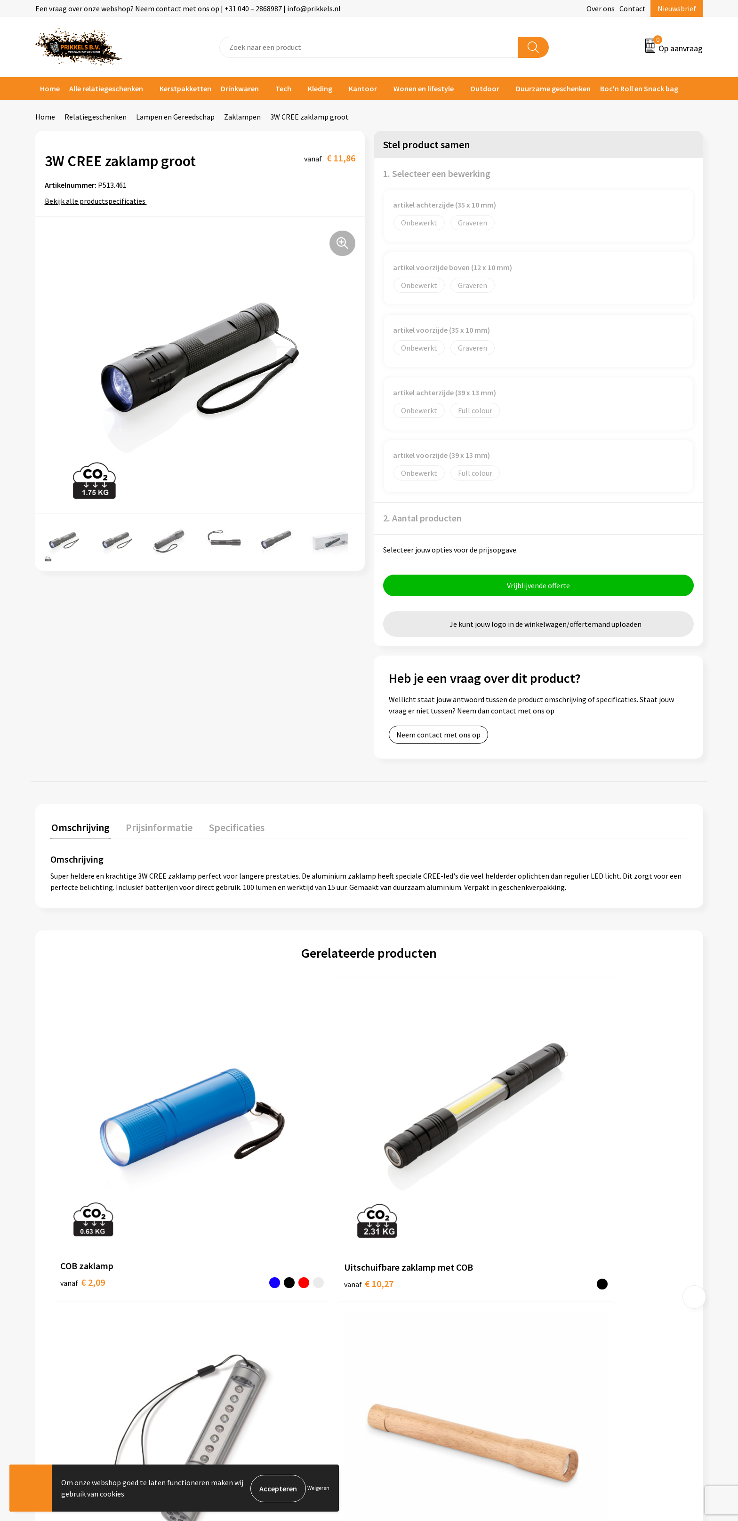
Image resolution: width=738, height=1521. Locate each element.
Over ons (600, 8)
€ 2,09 (82, 1158)
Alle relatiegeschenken (106, 88)
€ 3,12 (401, 1158)
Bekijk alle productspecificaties (98, 201)
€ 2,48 (560, 1172)
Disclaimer (563, 1316)
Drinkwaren (240, 88)
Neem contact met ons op (438, 735)
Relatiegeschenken (95, 116)
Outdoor (484, 88)
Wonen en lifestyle (423, 88)
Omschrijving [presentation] (79, 827)
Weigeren (318, 1488)
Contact (632, 8)
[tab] (79, 829)
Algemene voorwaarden (584, 1274)
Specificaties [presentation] (231, 827)
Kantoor (363, 88)
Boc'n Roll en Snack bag (639, 88)
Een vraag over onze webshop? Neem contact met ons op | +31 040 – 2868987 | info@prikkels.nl (188, 8)
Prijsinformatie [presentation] (156, 827)
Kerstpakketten (185, 88)
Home (50, 88)
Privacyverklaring (574, 1302)
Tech (283, 88)
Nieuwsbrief (677, 8)
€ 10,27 (244, 1158)
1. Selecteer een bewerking (436, 173)
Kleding (320, 88)
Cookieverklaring (574, 1288)
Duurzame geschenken (553, 88)
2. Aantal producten (422, 518)
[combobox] (369, 47)
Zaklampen (242, 116)
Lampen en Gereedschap (175, 116)
